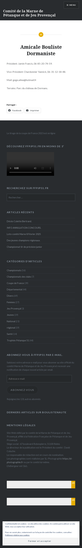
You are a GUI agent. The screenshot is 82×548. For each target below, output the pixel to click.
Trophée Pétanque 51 (18, 340)
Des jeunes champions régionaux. (23, 240)
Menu (72, 5)
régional (11, 327)
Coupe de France (15, 283)
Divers (10, 295)
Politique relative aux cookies (17, 535)
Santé (10, 334)
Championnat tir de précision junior (24, 247)
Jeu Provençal (14, 308)
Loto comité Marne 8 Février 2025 (24, 234)
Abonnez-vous (22, 389)
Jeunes (10, 315)
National (11, 321)
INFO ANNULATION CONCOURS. (24, 227)
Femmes (11, 302)
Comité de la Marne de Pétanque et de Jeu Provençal (29, 13)
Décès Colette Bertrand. (19, 221)
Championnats (14, 270)
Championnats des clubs (19, 276)
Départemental (14, 289)
